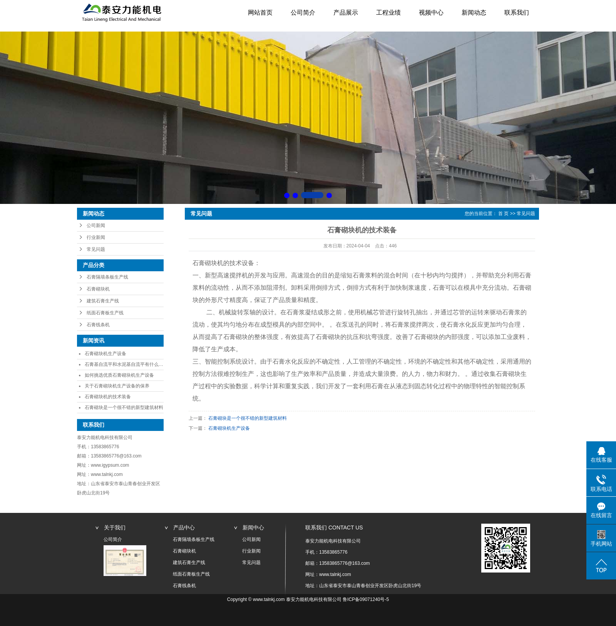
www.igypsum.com (110, 465)
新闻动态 (474, 12)
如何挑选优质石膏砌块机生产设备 (119, 375)
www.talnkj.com (107, 474)
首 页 (503, 213)
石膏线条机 (98, 324)
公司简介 (303, 12)
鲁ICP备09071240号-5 (366, 599)
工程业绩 (388, 12)
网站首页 (260, 12)
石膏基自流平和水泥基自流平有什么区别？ (128, 364)
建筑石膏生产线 (103, 301)
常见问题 (96, 249)
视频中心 (431, 12)
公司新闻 (96, 225)
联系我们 (516, 12)
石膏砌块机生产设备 (105, 353)
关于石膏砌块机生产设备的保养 (117, 386)
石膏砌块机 (98, 289)
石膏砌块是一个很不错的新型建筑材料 (124, 407)
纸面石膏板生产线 (105, 313)
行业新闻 (96, 237)
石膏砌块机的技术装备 (108, 396)
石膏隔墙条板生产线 (107, 277)
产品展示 (345, 12)
